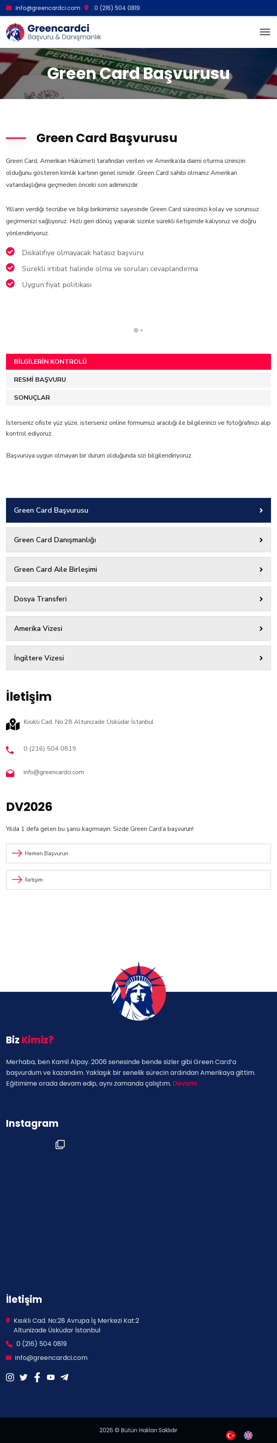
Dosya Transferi (138, 599)
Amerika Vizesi (138, 628)
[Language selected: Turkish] (243, 1434)
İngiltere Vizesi (138, 658)
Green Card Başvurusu (138, 510)
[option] (250, 1435)
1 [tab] (141, 330)
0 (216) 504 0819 (112, 8)
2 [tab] (135, 330)
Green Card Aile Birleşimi (138, 569)
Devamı (185, 1083)
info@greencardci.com (43, 8)
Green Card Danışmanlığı (138, 540)
